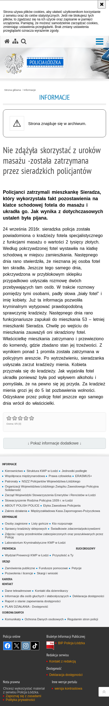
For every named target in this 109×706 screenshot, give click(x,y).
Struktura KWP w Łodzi (42, 470)
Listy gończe (39, 523)
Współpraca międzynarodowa (25, 476)
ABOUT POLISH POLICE (22, 505)
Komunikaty (13, 619)
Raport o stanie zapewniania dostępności (32, 601)
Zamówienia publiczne (20, 568)
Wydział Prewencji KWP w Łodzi (27, 555)
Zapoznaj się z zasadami (23, 696)
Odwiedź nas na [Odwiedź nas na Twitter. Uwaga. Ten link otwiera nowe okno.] (16, 646)
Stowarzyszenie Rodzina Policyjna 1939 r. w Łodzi (39, 500)
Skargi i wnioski (47, 573)
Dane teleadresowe (18, 590)
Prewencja (9, 548)
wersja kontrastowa (68, 688)
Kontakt (7, 584)
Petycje (77, 568)
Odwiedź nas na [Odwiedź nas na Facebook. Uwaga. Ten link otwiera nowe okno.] (7, 646)
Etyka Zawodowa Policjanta (62, 505)
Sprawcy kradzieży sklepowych (26, 528)
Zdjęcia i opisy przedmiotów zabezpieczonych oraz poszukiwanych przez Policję (54, 535)
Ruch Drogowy (85, 548)
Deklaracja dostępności (88, 596)
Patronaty (11, 481)
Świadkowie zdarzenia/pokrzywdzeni (75, 528)
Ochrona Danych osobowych (44, 619)
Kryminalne (9, 517)
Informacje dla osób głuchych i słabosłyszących (37, 596)
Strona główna (12, 90)
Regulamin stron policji (82, 619)
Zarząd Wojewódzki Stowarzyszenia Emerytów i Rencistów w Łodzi (50, 495)
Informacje (30, 90)
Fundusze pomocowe (53, 568)
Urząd (6, 561)
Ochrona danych (13, 612)
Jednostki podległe (74, 470)
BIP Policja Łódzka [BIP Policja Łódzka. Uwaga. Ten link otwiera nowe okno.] (71, 643)
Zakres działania (16, 511)
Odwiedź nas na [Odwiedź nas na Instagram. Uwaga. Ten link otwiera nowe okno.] (25, 646)
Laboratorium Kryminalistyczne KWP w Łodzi (35, 542)
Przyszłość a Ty (63, 555)
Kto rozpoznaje (62, 523)
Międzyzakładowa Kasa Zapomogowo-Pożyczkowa (65, 511)
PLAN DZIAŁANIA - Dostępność (26, 606)
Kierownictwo (14, 470)
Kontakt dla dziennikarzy (51, 590)
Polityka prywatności (20, 700)
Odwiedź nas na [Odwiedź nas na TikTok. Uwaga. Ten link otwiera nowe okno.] (35, 646)
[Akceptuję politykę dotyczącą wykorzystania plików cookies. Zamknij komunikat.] (102, 4)
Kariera (7, 579)
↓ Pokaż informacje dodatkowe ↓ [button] (54, 443)
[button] (99, 42)
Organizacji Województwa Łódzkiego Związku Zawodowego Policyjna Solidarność (52, 488)
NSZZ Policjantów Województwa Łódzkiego (51, 481)
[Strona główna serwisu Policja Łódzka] (7, 41)
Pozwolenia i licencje (19, 573)
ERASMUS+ (83, 476)
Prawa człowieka (60, 476)
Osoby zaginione (16, 523)
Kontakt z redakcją (62, 661)
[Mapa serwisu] (15, 41)
